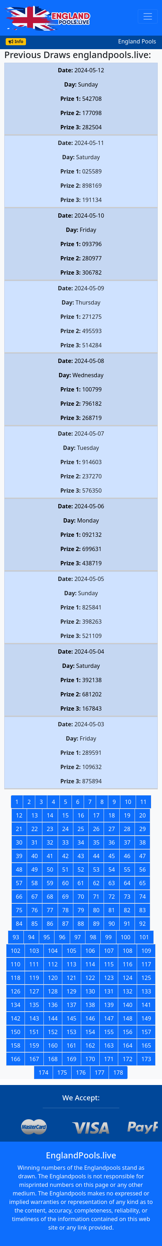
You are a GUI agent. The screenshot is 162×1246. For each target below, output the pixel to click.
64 (127, 883)
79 (81, 910)
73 (127, 896)
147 (109, 1018)
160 (53, 1045)
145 (71, 1018)
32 (50, 842)
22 (34, 829)
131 (109, 991)
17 (96, 815)
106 (90, 951)
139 (109, 1005)
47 (142, 856)
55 (127, 869)
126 (15, 991)
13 (34, 815)
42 (65, 856)
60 (65, 883)
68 (50, 896)
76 (34, 910)
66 (19, 896)
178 (118, 1072)
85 (34, 924)
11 (143, 802)
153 (71, 1032)
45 (111, 856)
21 (19, 829)
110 (15, 964)
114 (90, 964)
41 (50, 856)
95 (46, 937)
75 (19, 910)
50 (50, 869)
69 (65, 896)
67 (34, 896)
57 (19, 883)
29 (142, 829)
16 (81, 815)
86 (50, 924)
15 (65, 815)
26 (96, 829)
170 (90, 1059)
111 (34, 964)
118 (15, 978)
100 (125, 937)
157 (146, 1032)
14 (50, 815)
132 (127, 991)
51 (65, 869)
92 (142, 924)
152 (53, 1032)
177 (99, 1072)
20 (142, 815)
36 (111, 842)
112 (53, 964)
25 (81, 829)
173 (146, 1059)
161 (71, 1045)
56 (142, 869)
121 (71, 978)
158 (15, 1045)
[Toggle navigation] (148, 16)
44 (96, 856)
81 (111, 910)
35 (96, 842)
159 (34, 1045)
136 (53, 1005)
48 (19, 869)
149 (146, 1018)
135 (34, 1005)
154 (90, 1032)
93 (15, 937)
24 (65, 829)
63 (111, 883)
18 (111, 815)
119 (34, 978)
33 (65, 842)
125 (146, 978)
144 (53, 1018)
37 (127, 842)
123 (109, 978)
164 (127, 1045)
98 (93, 937)
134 (15, 1005)
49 (34, 869)
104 (53, 951)
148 (127, 1018)
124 (127, 978)
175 (62, 1072)
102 (15, 951)
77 (50, 910)
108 (127, 951)
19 (127, 815)
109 (146, 951)
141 (146, 1005)
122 (90, 978)
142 (15, 1018)
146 (90, 1018)
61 (81, 883)
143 (34, 1018)
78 (65, 910)
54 (111, 869)
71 (96, 896)
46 (127, 856)
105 (71, 951)
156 (127, 1032)
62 (96, 883)
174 (43, 1072)
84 (19, 924)
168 (53, 1059)
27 (111, 829)
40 (34, 856)
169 (71, 1059)
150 (15, 1032)
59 (50, 883)
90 (111, 924)
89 (96, 924)
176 (80, 1072)
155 (109, 1032)
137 (71, 1005)
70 (81, 896)
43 (81, 856)
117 (146, 964)
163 (109, 1045)
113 (71, 964)
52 (81, 869)
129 (71, 991)
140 (127, 1005)
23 (50, 829)
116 (127, 964)
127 (34, 991)
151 (34, 1032)
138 (90, 1005)
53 (96, 869)
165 (146, 1045)
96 (62, 937)
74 (142, 896)
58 (34, 883)
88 (81, 924)
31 (34, 842)
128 (53, 991)
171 (109, 1059)
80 (96, 910)
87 (65, 924)
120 (53, 978)
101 (144, 937)
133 (146, 991)
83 (142, 910)
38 (142, 842)
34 (81, 842)
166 (15, 1059)
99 (108, 937)
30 (19, 842)
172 (127, 1059)
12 (19, 815)
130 (90, 991)
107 (109, 951)
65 (142, 883)
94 (31, 937)
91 (127, 924)
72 (111, 896)
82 (127, 910)
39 (19, 856)
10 (128, 802)
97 (77, 937)
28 (127, 829)
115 (109, 964)
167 (34, 1059)
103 (34, 951)
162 (90, 1045)
